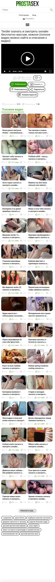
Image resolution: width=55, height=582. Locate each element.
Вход (34, 15)
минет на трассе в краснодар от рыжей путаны (21, 530)
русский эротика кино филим (14, 526)
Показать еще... (27, 511)
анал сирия (33, 526)
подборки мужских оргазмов (39, 518)
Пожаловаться (20, 89)
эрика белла (19, 518)
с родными (7, 518)
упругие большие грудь (39, 522)
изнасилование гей (10, 534)
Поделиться (39, 89)
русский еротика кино (29, 534)
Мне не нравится (18, 78)
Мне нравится (15, 78)
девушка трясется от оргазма (14, 522)
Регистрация (24, 15)
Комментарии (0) (29, 95)
